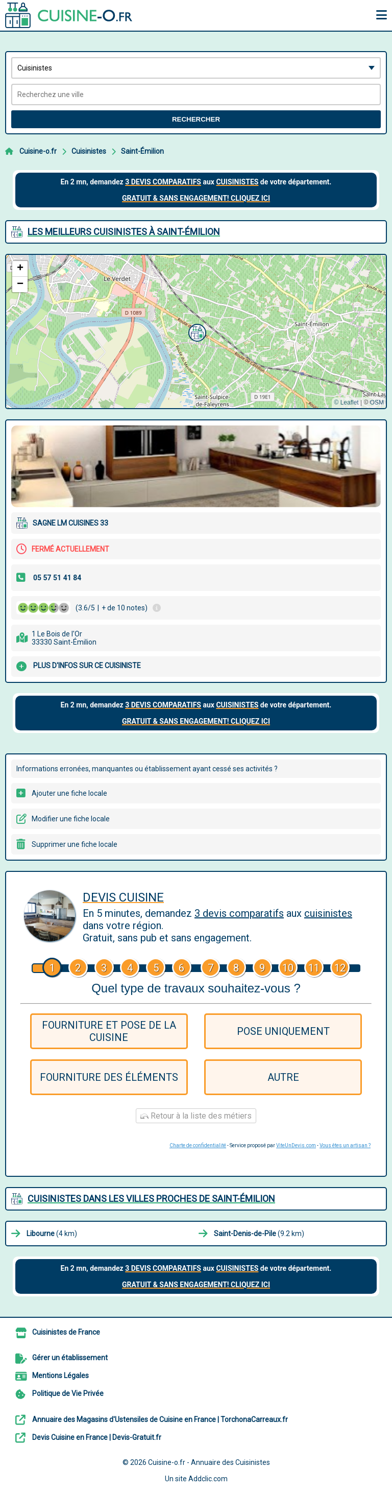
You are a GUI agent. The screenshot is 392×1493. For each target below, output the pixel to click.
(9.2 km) (259, 1233)
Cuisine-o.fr (38, 151)
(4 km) (52, 1233)
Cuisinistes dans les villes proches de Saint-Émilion (151, 1198)
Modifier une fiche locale (71, 819)
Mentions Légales (60, 1375)
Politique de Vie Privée (68, 1393)
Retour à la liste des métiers (196, 1116)
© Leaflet (346, 402)
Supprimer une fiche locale (74, 844)
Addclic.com (208, 1479)
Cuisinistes (88, 151)
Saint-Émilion (142, 151)
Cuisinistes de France (66, 1332)
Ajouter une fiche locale (69, 793)
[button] (196, 331)
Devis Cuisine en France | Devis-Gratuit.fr (96, 1437)
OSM (377, 402)
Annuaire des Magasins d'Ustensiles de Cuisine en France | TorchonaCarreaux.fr (160, 1419)
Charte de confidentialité (197, 1145)
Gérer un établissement (70, 1358)
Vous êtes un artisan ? (345, 1145)
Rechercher (196, 119)
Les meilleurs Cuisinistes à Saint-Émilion (124, 231)
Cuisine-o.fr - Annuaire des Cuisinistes (209, 1462)
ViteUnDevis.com (296, 1145)
